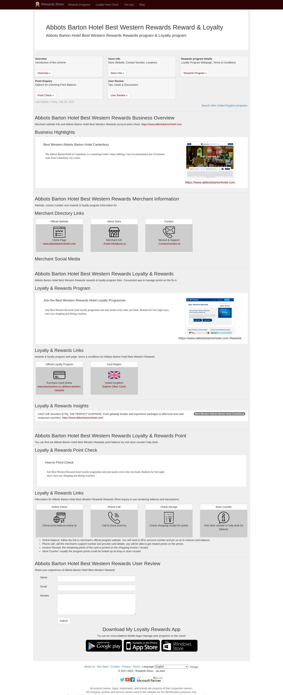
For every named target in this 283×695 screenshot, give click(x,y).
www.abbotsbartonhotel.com (59, 243)
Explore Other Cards (114, 386)
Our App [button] (129, 4)
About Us (89, 666)
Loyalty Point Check (107, 4)
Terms (136, 666)
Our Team (102, 666)
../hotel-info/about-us (114, 243)
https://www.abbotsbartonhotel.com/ (82, 417)
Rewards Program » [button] (195, 73)
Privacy (126, 666)
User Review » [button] (119, 95)
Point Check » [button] (46, 95)
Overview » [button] (44, 73)
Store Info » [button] (117, 73)
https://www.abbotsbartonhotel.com (161, 124)
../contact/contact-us (168, 243)
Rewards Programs (79, 4)
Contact (115, 666)
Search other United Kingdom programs (224, 105)
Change (194, 667)
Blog (142, 4)
